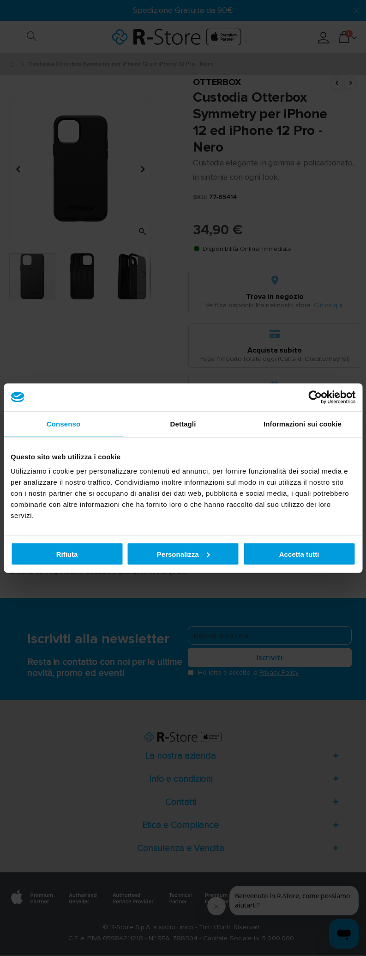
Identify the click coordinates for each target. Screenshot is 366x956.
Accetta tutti (299, 554)
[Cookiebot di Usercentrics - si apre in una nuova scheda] (315, 397)
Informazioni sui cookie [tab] (303, 423)
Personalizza (183, 554)
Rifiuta (67, 554)
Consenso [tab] (63, 423)
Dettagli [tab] (183, 423)
